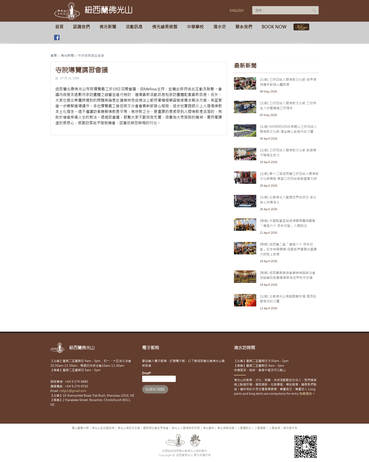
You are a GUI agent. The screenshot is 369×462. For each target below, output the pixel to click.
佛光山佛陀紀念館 (128, 428)
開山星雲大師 (80, 428)
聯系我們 (243, 27)
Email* (159, 376)
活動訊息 (134, 27)
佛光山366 (300, 27)
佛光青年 (208, 428)
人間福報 (260, 428)
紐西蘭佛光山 (108, 10)
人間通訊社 (244, 428)
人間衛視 (274, 428)
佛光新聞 (107, 27)
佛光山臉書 (57, 37)
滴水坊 (219, 27)
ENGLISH (237, 10)
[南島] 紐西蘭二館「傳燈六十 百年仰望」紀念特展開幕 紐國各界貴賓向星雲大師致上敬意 (288, 249)
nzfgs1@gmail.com (72, 391)
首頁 (59, 27)
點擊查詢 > (307, 394)
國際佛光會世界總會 (155, 428)
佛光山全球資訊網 (103, 428)
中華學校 (195, 27)
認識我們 (81, 27)
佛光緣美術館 (164, 27)
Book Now (274, 27)
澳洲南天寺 (290, 428)
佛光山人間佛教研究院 (186, 428)
